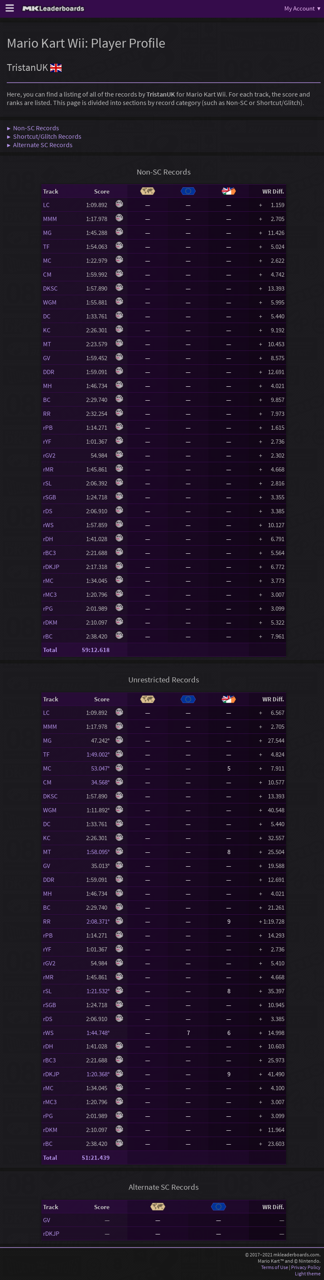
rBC (48, 636)
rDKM (50, 622)
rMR (48, 469)
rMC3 (50, 594)
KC (47, 330)
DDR (48, 372)
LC (46, 205)
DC (47, 316)
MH (47, 386)
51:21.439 (96, 1157)
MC (47, 260)
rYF (47, 441)
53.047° (98, 768)
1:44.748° (98, 1033)
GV (46, 358)
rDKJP (51, 567)
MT (47, 344)
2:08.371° (98, 921)
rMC (48, 581)
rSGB (49, 497)
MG (47, 233)
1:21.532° (98, 991)
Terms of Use (274, 1267)
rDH (48, 539)
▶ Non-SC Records (33, 128)
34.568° (98, 782)
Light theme (308, 1273)
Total (50, 650)
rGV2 (49, 455)
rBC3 (49, 553)
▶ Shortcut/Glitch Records (44, 136)
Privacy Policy (306, 1267)
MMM (50, 219)
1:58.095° (98, 852)
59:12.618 (96, 650)
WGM (50, 302)
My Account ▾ (302, 8)
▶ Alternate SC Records (40, 144)
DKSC (50, 288)
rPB (48, 427)
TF (46, 247)
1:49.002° (98, 754)
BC (47, 400)
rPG (48, 608)
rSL (47, 483)
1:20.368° (98, 1074)
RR (47, 414)
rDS (47, 511)
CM (47, 274)
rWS (48, 525)
